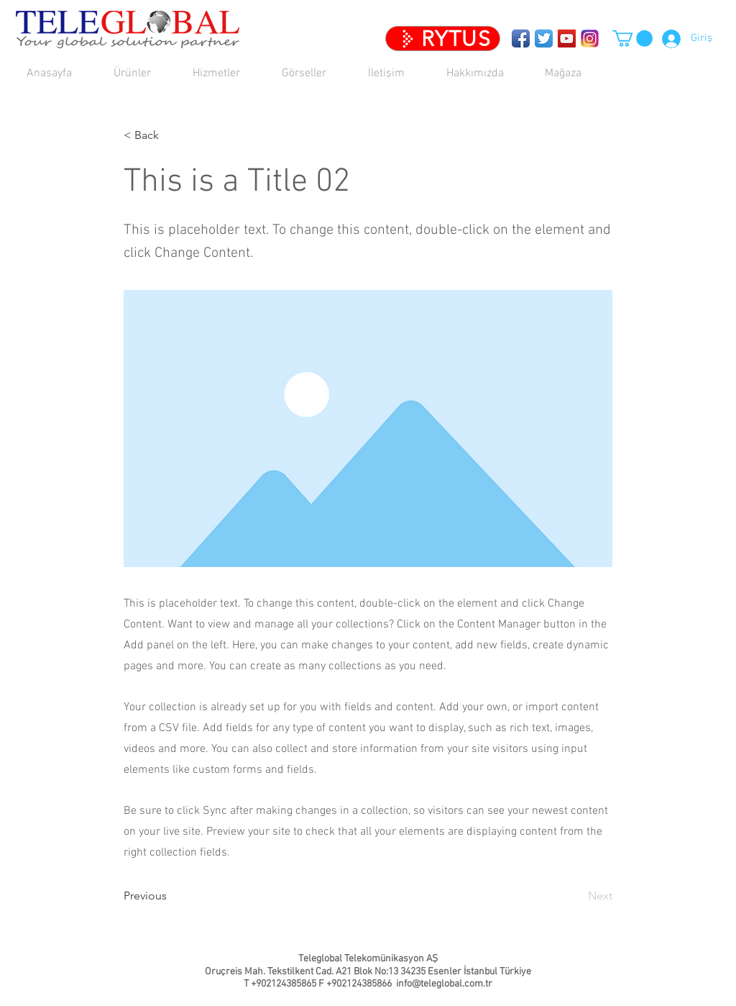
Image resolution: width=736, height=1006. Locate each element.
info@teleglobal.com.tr (444, 984)
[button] (226, 73)
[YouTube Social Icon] (567, 38)
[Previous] (171, 896)
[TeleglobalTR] (590, 38)
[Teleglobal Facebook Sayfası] (521, 38)
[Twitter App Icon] (544, 38)
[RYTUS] (442, 38)
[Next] (576, 896)
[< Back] (171, 135)
